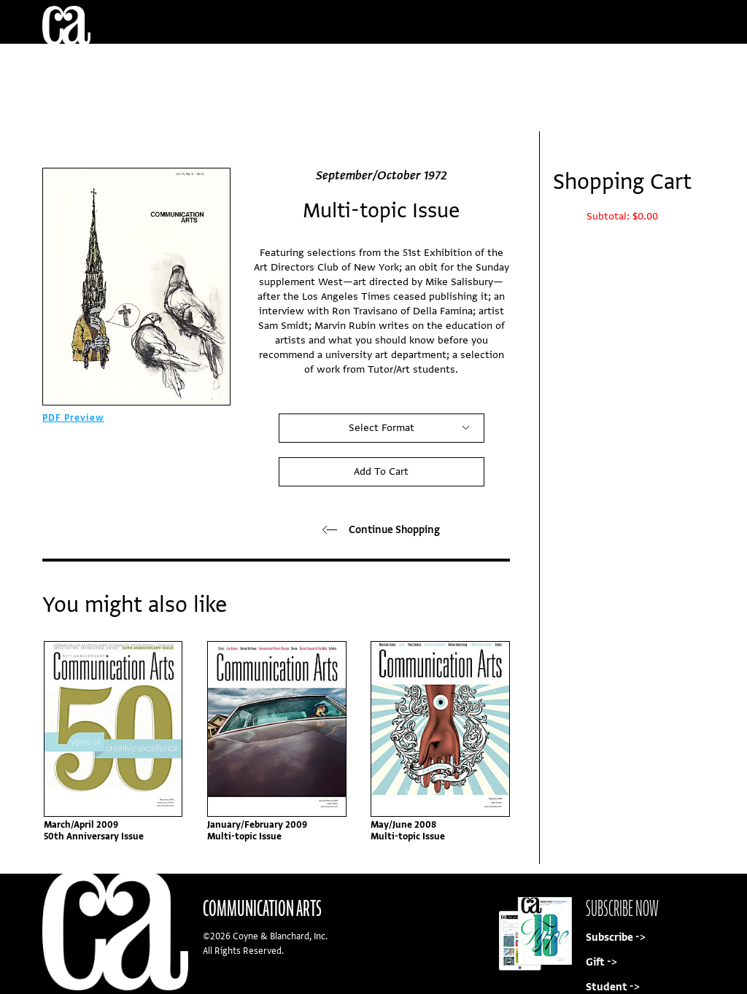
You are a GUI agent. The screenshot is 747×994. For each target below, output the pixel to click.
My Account (551, 65)
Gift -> (601, 962)
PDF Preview (73, 418)
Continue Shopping (381, 530)
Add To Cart (381, 471)
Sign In (662, 65)
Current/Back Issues (166, 65)
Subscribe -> (616, 937)
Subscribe (605, 109)
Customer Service (380, 65)
